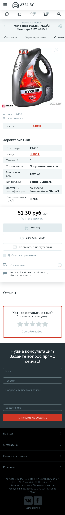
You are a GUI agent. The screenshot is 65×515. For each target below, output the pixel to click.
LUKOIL (37, 126)
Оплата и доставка (32, 456)
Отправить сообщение (32, 417)
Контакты (32, 467)
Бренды (32, 433)
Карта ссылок (32, 507)
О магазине (32, 444)
